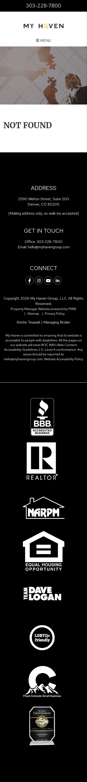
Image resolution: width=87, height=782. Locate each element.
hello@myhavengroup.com (49, 247)
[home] (43, 25)
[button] (30, 280)
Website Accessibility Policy (63, 359)
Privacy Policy (55, 313)
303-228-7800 (43, 5)
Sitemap (33, 313)
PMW (72, 309)
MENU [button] (43, 40)
